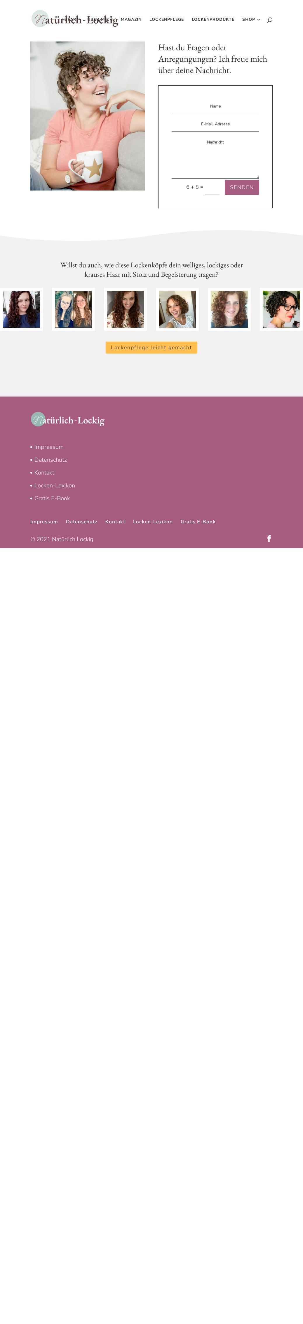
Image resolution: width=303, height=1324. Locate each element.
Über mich (100, 20)
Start (72, 20)
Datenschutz (50, 460)
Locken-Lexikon (54, 485)
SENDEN (242, 187)
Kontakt (44, 473)
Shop (248, 20)
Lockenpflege (166, 20)
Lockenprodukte (213, 20)
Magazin (131, 20)
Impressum (49, 447)
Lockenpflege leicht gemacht (151, 347)
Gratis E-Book (52, 498)
